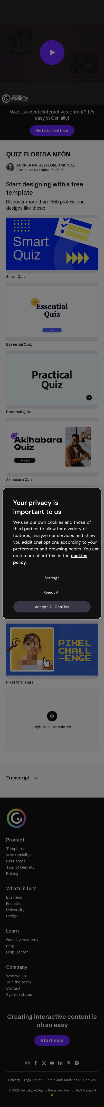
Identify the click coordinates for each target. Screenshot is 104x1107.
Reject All (52, 592)
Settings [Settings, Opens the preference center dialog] (52, 577)
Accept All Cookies (52, 606)
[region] (52, 553)
